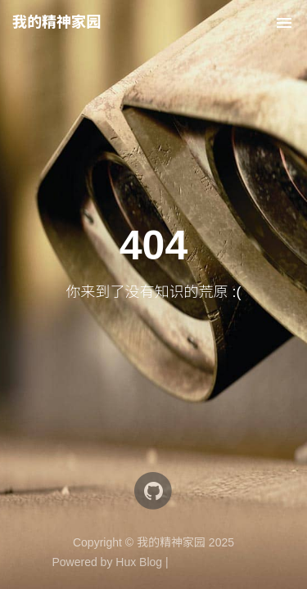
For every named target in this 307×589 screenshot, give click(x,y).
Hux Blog (138, 562)
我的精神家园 (56, 22)
